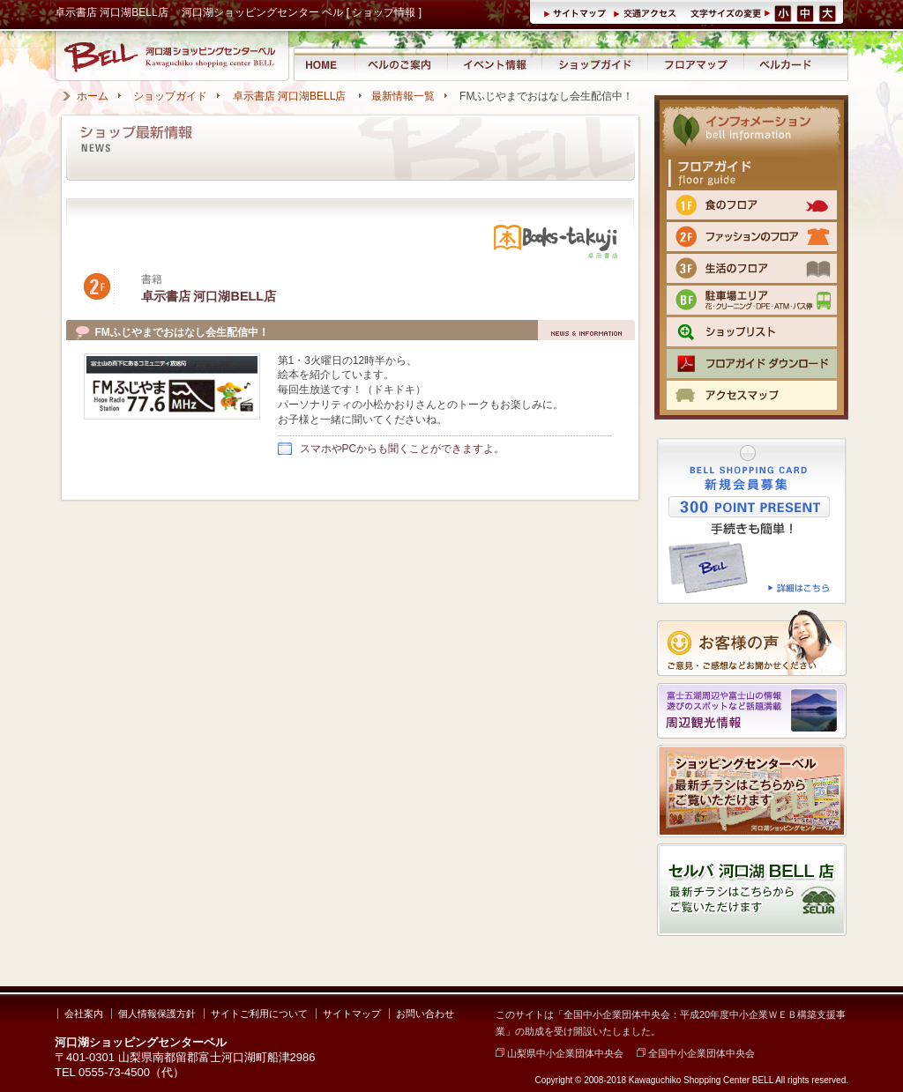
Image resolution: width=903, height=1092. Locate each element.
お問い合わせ (425, 1013)
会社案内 (83, 1013)
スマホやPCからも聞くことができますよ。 (402, 448)
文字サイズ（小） (783, 12)
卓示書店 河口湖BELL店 (291, 96)
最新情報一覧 (403, 96)
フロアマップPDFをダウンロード (752, 363)
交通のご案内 (752, 395)
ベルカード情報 (785, 64)
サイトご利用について (259, 1013)
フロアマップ (696, 64)
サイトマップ (578, 12)
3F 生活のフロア (752, 268)
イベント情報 (494, 64)
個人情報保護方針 (157, 1013)
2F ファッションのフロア (752, 236)
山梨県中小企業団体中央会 (559, 1053)
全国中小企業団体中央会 (696, 1053)
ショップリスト (752, 331)
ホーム (92, 96)
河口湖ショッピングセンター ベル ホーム (323, 64)
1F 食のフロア (752, 204)
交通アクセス (647, 12)
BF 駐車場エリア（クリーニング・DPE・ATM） (752, 300)
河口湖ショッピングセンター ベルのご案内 (400, 64)
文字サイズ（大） (829, 12)
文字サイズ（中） (806, 12)
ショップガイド (594, 64)
